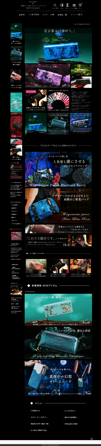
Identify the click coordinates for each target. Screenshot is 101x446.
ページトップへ (92, 439)
